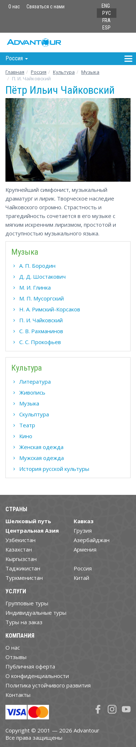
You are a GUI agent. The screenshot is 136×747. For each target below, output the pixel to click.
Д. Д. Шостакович (42, 276)
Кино (25, 436)
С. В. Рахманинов (41, 331)
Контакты (17, 694)
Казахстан (18, 549)
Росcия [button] (16, 58)
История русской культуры (54, 468)
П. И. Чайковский (41, 320)
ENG (106, 6)
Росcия (38, 72)
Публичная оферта (30, 666)
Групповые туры (26, 603)
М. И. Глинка (35, 287)
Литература (35, 381)
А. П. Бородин (37, 265)
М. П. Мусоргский (41, 298)
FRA (106, 20)
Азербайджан (92, 540)
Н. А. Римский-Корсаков (49, 309)
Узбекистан (20, 540)
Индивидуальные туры (35, 612)
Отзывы (15, 657)
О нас (14, 6)
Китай (81, 577)
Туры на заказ (23, 622)
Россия (83, 568)
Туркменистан (24, 577)
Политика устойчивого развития (48, 685)
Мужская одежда (41, 457)
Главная (14, 72)
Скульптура (34, 414)
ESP (106, 28)
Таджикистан (22, 568)
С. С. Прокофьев (40, 342)
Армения (85, 549)
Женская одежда (41, 447)
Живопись (32, 392)
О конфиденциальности (37, 675)
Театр (27, 425)
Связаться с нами (45, 6)
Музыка (90, 72)
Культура (64, 72)
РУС (106, 13)
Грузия (83, 530)
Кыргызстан (21, 558)
